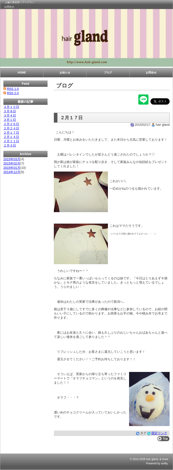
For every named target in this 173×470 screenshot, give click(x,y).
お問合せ (9, 6)
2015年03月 (11, 159)
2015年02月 (11, 163)
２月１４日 (11, 137)
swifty (164, 463)
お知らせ (64, 72)
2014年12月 (11, 172)
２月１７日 (11, 132)
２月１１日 (11, 141)
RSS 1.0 (13, 89)
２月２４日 (11, 128)
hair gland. (152, 459)
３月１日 (9, 120)
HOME (22, 72)
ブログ (108, 72)
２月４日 (9, 145)
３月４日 (9, 115)
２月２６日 (11, 124)
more (165, 459)
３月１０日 (11, 107)
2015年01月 (11, 168)
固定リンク (159, 433)
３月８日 (9, 111)
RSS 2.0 (13, 93)
